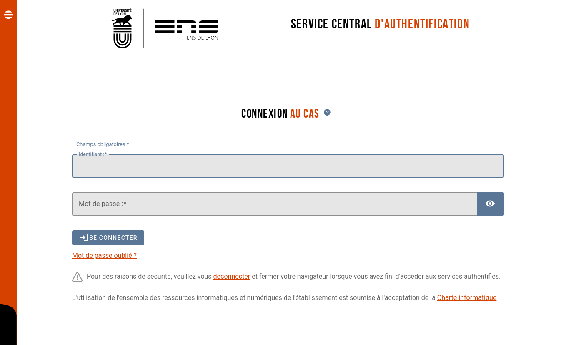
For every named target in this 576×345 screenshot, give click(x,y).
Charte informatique (467, 298)
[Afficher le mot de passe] (490, 204)
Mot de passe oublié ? (104, 255)
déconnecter (231, 276)
